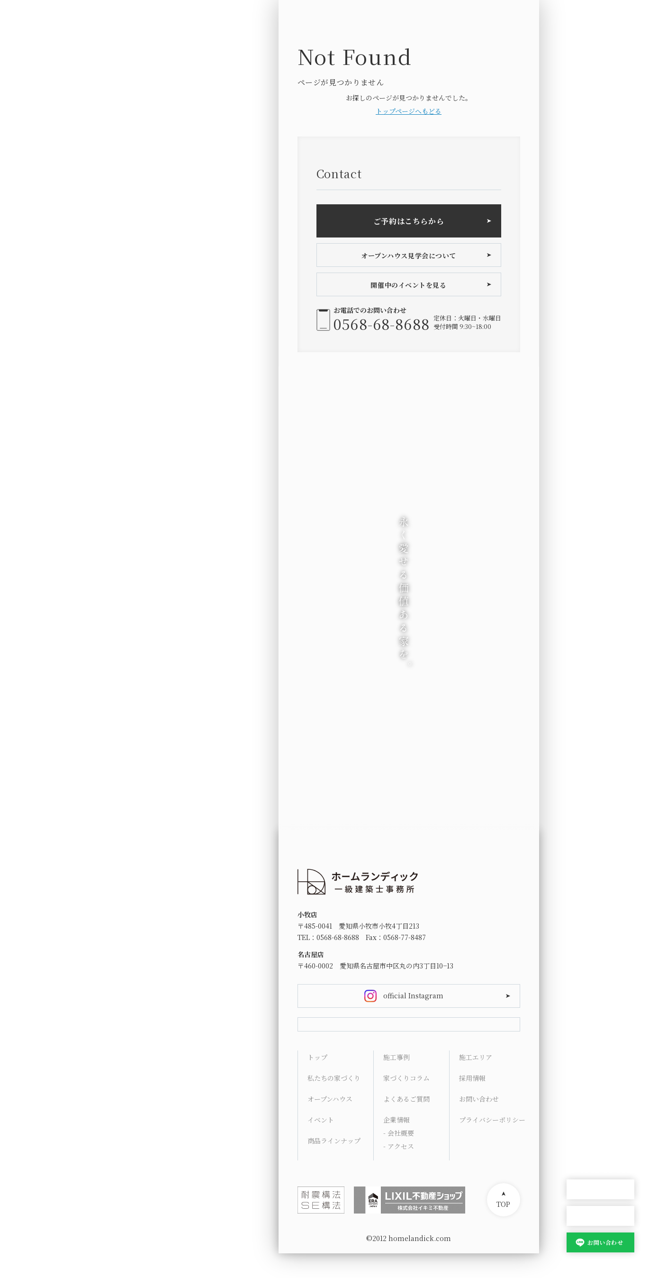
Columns (582, 1073)
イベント (320, 1144)
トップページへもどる (409, 111)
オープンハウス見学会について (408, 255)
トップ (317, 1081)
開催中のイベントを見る (408, 285)
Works (577, 1050)
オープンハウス (600, 1190)
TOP (503, 1228)
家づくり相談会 (600, 1216)
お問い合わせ (605, 1242)
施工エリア (475, 1081)
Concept (581, 1005)
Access (578, 1118)
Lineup (578, 1027)
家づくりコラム (406, 1102)
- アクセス (398, 1171)
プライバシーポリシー (492, 1144)
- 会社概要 (398, 1157)
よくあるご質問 (406, 1123)
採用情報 (472, 1102)
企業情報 (396, 1144)
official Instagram (413, 995)
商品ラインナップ (334, 1165)
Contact (580, 1141)
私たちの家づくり (334, 1102)
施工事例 (396, 1081)
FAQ (573, 1096)
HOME (577, 982)
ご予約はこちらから (408, 221)
